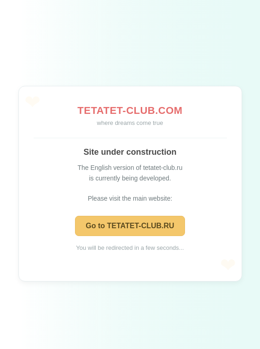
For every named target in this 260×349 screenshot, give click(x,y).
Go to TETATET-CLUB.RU (130, 226)
